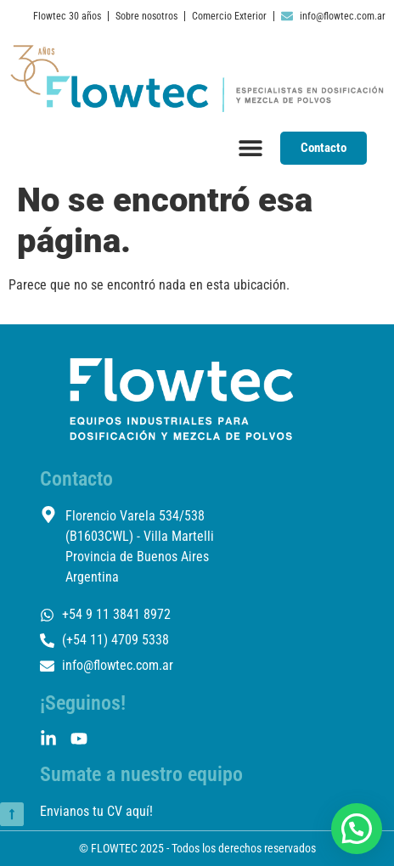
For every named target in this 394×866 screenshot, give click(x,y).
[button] (356, 828)
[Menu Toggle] (250, 147)
